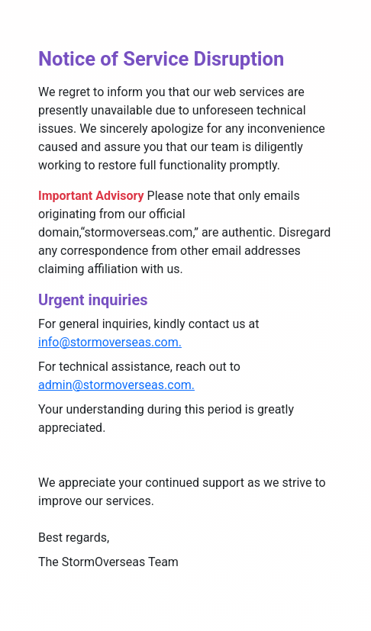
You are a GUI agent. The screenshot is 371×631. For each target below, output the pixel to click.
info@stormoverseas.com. (110, 342)
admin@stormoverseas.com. (116, 385)
